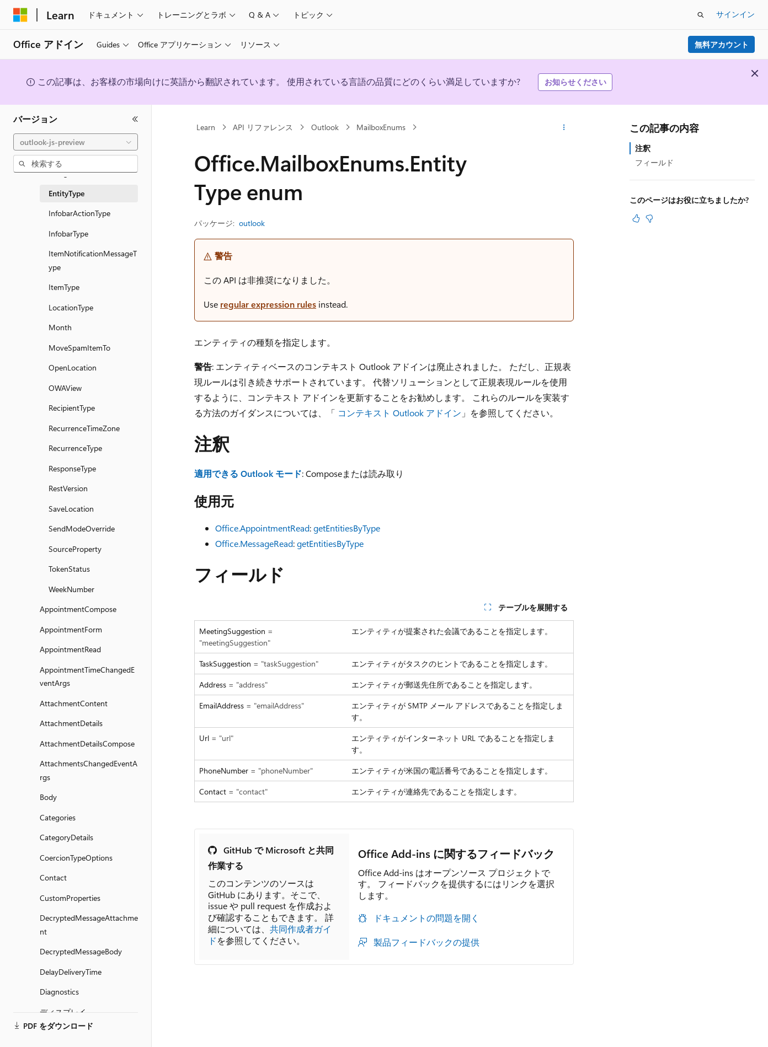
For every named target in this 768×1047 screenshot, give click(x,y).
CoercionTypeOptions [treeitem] (76, 857)
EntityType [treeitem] (66, 193)
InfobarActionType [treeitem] (79, 213)
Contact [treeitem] (53, 877)
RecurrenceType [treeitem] (75, 448)
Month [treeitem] (60, 327)
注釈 (642, 148)
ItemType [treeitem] (64, 287)
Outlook (325, 127)
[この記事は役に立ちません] (649, 218)
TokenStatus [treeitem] (69, 568)
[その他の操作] (564, 127)
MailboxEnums (381, 127)
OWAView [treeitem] (65, 388)
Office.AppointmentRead (262, 528)
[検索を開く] (701, 15)
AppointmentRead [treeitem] (70, 649)
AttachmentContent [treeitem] (74, 703)
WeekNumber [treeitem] (71, 589)
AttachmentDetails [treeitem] (71, 723)
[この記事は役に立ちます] (636, 218)
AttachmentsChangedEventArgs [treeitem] (88, 770)
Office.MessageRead (254, 543)
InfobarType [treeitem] (68, 233)
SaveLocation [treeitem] (71, 508)
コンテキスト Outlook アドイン (399, 412)
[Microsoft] (20, 15)
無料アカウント (722, 44)
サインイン (735, 14)
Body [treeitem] (48, 797)
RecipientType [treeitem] (72, 407)
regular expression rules (268, 304)
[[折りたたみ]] (135, 119)
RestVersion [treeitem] (68, 488)
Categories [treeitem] (58, 817)
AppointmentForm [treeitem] (71, 629)
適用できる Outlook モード (248, 473)
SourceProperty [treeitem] (75, 549)
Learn (205, 127)
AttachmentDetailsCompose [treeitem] (87, 743)
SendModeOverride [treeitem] (82, 528)
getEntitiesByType (346, 528)
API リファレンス (263, 127)
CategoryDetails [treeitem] (66, 837)
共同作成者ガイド (270, 934)
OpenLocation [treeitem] (73, 367)
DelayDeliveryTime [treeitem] (71, 972)
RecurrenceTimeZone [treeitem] (84, 428)
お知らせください (575, 82)
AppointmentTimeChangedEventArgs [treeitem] (87, 676)
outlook (252, 223)
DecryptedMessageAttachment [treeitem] (89, 924)
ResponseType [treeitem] (72, 468)
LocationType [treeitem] (71, 307)
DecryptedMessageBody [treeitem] (81, 951)
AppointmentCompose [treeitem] (78, 609)
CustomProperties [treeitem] (70, 898)
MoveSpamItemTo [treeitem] (79, 347)
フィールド (654, 162)
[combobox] (75, 142)
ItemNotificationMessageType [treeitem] (93, 260)
